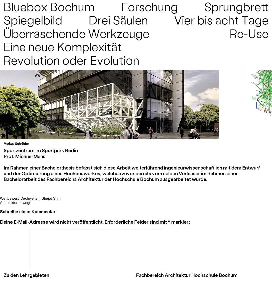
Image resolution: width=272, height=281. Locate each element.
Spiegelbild (32, 19)
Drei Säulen (118, 19)
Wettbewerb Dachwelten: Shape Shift (30, 198)
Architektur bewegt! (15, 203)
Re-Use (249, 33)
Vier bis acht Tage (221, 19)
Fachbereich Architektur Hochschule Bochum (187, 275)
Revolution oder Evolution (71, 60)
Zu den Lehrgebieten (26, 275)
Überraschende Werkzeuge (76, 33)
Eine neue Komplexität (62, 46)
